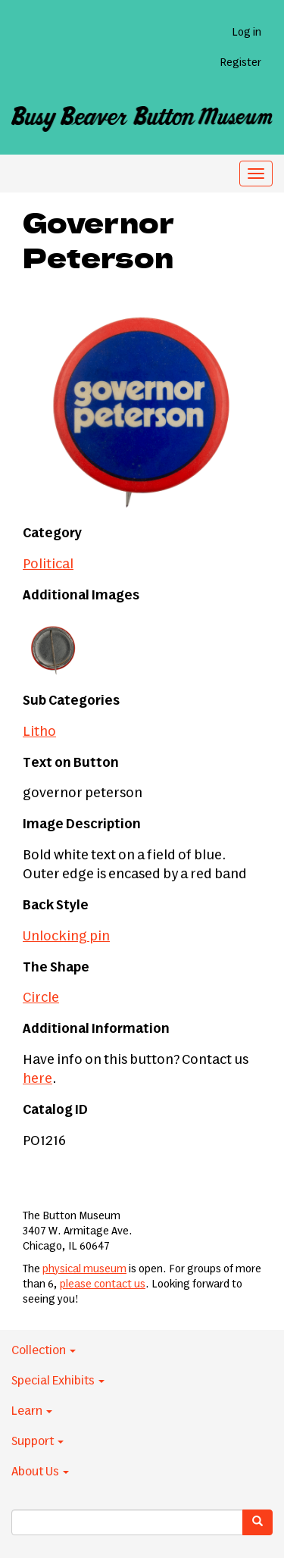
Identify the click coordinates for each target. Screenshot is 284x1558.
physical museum (84, 1269)
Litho (39, 732)
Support (37, 1441)
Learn (31, 1411)
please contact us (102, 1284)
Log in (246, 32)
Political (48, 564)
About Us (40, 1472)
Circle (41, 998)
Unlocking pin (66, 936)
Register (240, 63)
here (37, 1079)
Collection (43, 1350)
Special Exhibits (58, 1381)
